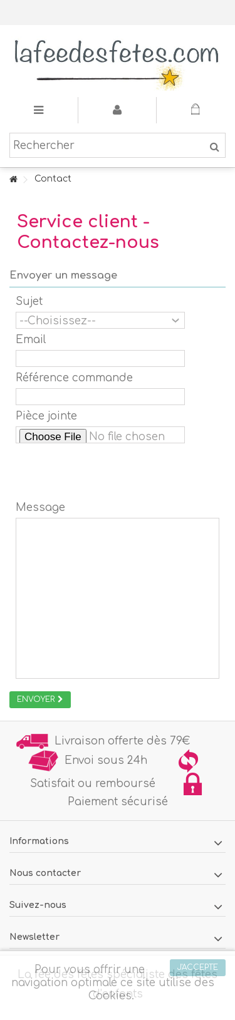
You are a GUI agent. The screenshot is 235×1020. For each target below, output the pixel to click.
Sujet (29, 301)
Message (40, 507)
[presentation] (111, 472)
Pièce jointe (46, 416)
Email (31, 340)
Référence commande (74, 378)
